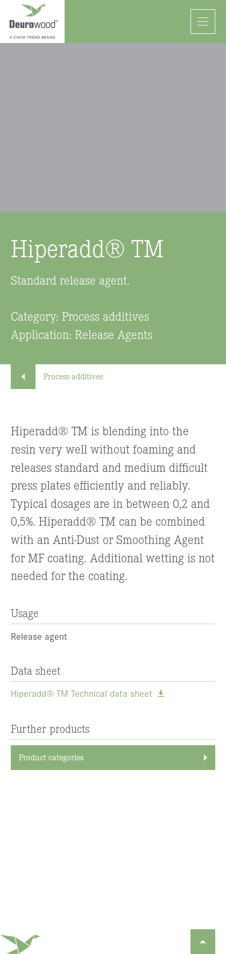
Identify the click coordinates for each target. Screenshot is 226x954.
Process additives (62, 375)
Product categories (51, 756)
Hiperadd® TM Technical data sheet (81, 693)
